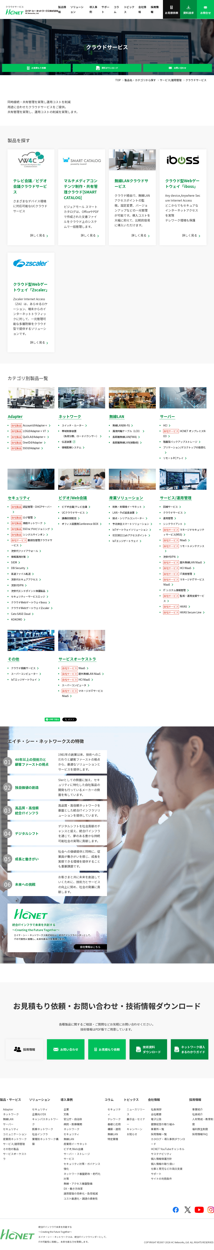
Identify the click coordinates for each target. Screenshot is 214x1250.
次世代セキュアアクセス (24, 579)
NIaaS (175, 540)
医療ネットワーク (42, 1129)
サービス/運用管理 (175, 497)
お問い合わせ (180, 67)
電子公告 (156, 1119)
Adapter (15, 416)
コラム (116, 9)
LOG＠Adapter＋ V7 (28, 431)
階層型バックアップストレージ (180, 442)
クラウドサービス (173, 512)
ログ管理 (22, 517)
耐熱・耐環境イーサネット (127, 507)
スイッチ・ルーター (73, 425)
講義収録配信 (69, 518)
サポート (105, 9)
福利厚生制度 (200, 1129)
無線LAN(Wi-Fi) (121, 425)
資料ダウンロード (110, 67)
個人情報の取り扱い (163, 1164)
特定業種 (113, 1139)
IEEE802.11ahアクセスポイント (129, 535)
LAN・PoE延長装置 (123, 512)
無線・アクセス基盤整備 (78, 1183)
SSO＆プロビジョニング (30, 529)
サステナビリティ (161, 1154)
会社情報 (142, 9)
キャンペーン (134, 1129)
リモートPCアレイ (173, 458)
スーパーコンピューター (24, 674)
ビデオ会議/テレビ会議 (74, 507)
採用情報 (155, 9)
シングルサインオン (28, 534)
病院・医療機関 (73, 1124)
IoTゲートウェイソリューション (130, 529)
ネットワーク (70, 416)
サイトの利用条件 (161, 1178)
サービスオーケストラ (77, 659)
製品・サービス (10, 1099)
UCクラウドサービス (73, 512)
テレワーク (114, 1119)
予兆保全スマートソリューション (130, 524)
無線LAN (116, 416)
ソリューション (77, 9)
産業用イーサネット (75, 1144)
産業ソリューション (126, 497)
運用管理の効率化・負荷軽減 (81, 1193)
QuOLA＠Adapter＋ (28, 437)
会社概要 (156, 1114)
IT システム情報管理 (174, 590)
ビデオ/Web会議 (73, 497)
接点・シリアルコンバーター (128, 518)
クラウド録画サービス (23, 668)
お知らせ (132, 1134)
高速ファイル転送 (21, 574)
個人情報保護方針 (161, 1159)
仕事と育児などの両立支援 (166, 1169)
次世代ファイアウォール (24, 551)
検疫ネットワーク (26, 523)
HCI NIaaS (177, 568)
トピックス (129, 9)
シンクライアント (172, 524)
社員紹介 (197, 1114)
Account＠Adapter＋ (29, 425)
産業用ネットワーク (15, 1139)
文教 (66, 1114)
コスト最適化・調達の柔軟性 (81, 1198)
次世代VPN (17, 585)
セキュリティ (19, 497)
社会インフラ (40, 1134)
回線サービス (170, 507)
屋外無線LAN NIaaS (182, 562)
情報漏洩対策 (18, 556)
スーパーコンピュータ (74, 685)
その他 (13, 659)
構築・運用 (114, 1129)
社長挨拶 (156, 1109)
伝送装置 (67, 442)
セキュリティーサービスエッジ (28, 596)
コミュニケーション (15, 1134)
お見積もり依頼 (38, 67)
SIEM (14, 562)
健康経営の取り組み (163, 1124)
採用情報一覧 (159, 1134)
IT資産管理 (177, 574)
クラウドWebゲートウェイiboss (29, 602)
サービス (69, 1159)
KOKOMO (16, 619)
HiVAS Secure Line (182, 612)
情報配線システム (71, 447)
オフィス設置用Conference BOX (80, 524)
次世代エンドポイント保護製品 (28, 591)
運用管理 (168, 518)
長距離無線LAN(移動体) (125, 442)
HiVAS (175, 606)
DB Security (18, 568)
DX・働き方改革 (73, 1188)
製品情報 (62, 9)
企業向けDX (39, 1114)
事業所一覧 (157, 1129)
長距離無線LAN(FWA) (124, 437)
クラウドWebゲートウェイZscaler (30, 608)
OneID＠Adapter (26, 442)
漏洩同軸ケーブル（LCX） (126, 431)
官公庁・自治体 (73, 1119)
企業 (66, 1109)
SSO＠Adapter (25, 448)
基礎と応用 (114, 1124)
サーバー (167, 416)
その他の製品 (11, 1149)
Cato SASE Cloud (20, 614)
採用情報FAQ (200, 1134)
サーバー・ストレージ (77, 1154)
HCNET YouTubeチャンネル (167, 1149)
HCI (165, 425)
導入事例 (93, 9)
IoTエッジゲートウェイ (125, 541)
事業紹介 (197, 1109)
